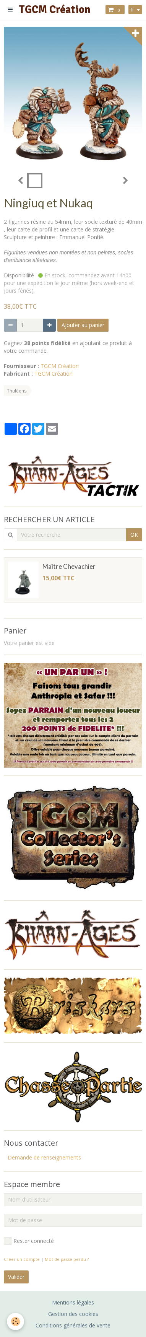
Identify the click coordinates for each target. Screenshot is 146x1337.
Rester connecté (29, 1241)
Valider (16, 1276)
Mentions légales (73, 1302)
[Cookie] (15, 1321)
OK (134, 534)
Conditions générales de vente (73, 1325)
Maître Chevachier (69, 566)
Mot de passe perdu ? (67, 1259)
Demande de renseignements (44, 1157)
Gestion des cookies (73, 1313)
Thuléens (17, 391)
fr (132, 10)
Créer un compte (22, 1259)
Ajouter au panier (83, 325)
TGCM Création (60, 366)
